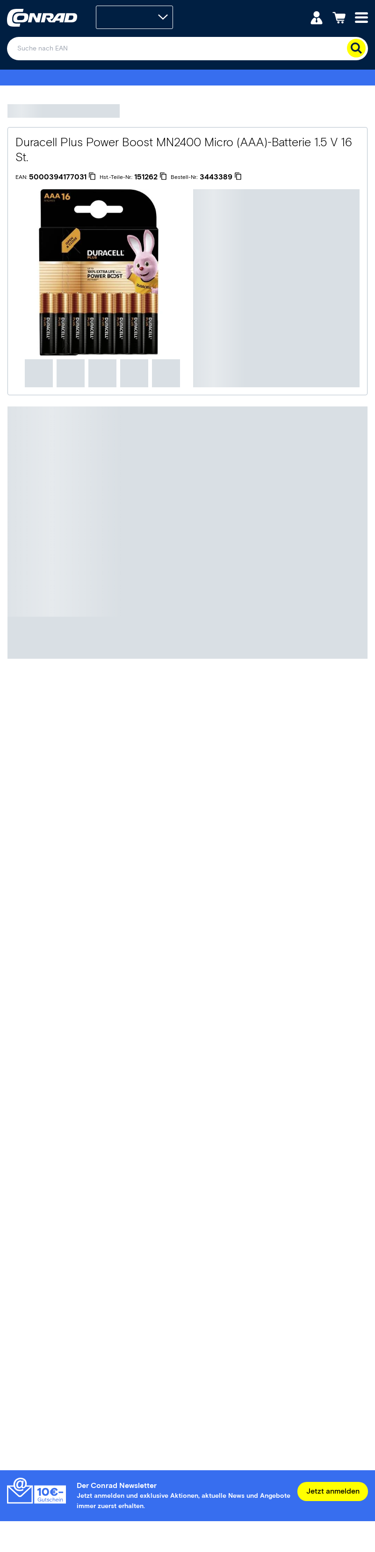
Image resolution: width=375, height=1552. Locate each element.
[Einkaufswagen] (339, 17)
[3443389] (221, 177)
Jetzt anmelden (333, 1491)
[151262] (150, 177)
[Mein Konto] (316, 17)
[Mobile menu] (361, 17)
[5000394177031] (62, 177)
